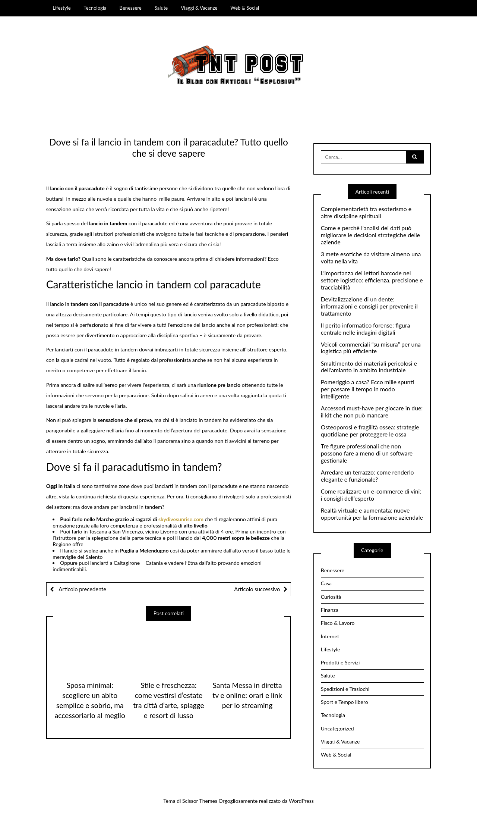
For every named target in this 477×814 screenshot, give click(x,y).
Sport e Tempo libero (344, 702)
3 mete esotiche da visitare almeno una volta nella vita (371, 257)
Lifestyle (61, 8)
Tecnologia (95, 8)
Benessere (131, 8)
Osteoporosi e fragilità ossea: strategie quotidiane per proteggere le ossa (370, 431)
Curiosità (331, 597)
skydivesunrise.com (181, 519)
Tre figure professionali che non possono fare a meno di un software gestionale (367, 453)
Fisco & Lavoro (338, 623)
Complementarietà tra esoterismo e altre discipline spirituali (366, 212)
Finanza (329, 610)
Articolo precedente (82, 589)
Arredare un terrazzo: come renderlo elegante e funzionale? (367, 476)
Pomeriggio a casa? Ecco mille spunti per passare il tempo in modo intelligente (367, 389)
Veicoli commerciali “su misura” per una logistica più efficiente (371, 348)
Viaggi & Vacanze (199, 8)
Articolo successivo (257, 589)
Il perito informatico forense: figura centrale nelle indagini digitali (365, 329)
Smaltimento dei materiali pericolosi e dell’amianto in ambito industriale (369, 367)
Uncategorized (337, 728)
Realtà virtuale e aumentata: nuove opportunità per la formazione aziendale (372, 514)
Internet (330, 636)
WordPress (301, 801)
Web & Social (244, 8)
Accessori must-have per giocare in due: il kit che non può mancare (372, 412)
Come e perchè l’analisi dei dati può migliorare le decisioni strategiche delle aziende (370, 235)
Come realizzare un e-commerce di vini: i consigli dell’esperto (371, 495)
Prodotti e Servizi (340, 662)
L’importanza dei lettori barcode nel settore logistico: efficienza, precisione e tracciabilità (372, 280)
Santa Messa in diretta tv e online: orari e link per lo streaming (247, 695)
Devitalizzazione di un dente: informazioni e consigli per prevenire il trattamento (369, 306)
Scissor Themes (199, 801)
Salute (161, 8)
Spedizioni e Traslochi (345, 689)
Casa (326, 583)
